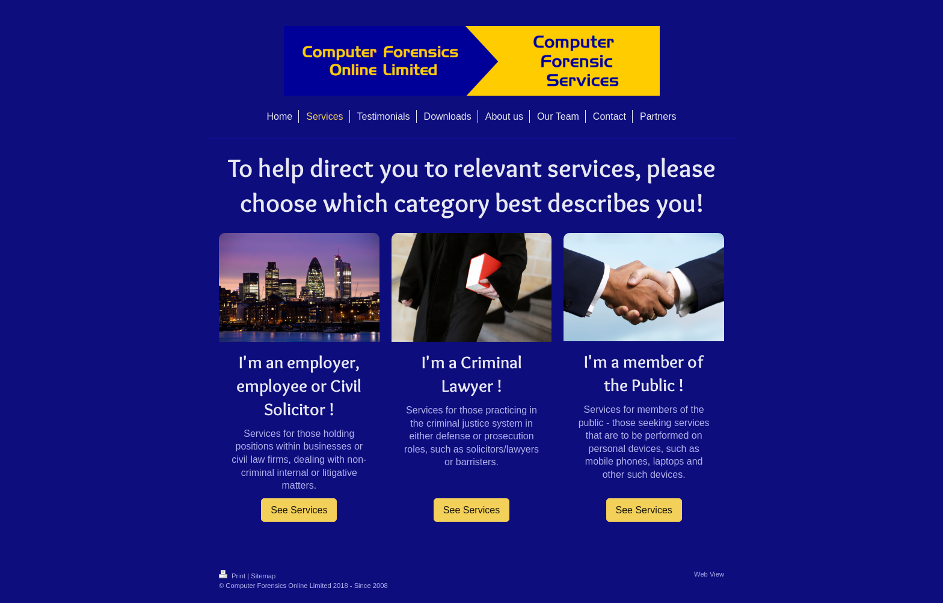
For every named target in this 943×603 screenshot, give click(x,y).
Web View (709, 574)
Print (233, 576)
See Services (299, 510)
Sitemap (263, 576)
